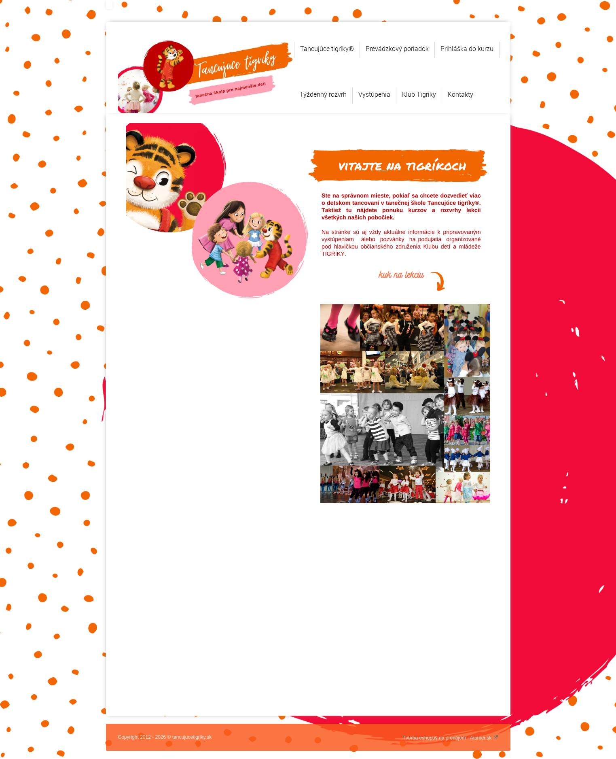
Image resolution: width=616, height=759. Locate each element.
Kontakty (460, 94)
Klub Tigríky (419, 94)
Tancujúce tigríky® (327, 48)
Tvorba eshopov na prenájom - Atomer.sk (450, 738)
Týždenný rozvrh (323, 94)
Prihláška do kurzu (466, 48)
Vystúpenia (374, 94)
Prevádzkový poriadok (397, 48)
